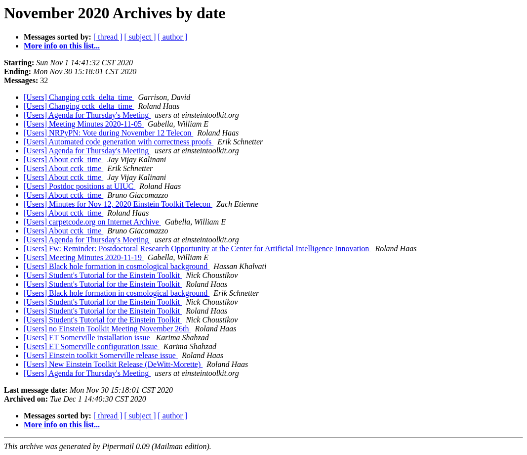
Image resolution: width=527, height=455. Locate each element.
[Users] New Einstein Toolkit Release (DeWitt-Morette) (113, 364)
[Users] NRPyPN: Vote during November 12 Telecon (108, 133)
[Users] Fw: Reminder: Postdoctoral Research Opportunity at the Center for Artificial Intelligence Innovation (197, 248)
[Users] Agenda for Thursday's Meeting (87, 115)
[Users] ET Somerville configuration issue (92, 346)
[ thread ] (107, 37)
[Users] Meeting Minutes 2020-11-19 (84, 257)
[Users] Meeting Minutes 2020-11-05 (84, 124)
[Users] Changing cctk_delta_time (79, 97)
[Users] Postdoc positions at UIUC (79, 186)
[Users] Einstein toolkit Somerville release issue (101, 355)
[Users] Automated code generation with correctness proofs (118, 141)
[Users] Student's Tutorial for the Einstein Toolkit (103, 275)
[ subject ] (140, 37)
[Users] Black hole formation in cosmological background (116, 266)
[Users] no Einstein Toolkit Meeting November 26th (107, 328)
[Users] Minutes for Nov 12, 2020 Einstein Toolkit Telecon (118, 204)
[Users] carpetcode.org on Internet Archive (92, 222)
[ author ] (173, 37)
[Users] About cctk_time (63, 159)
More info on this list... (62, 46)
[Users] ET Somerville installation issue (88, 337)
